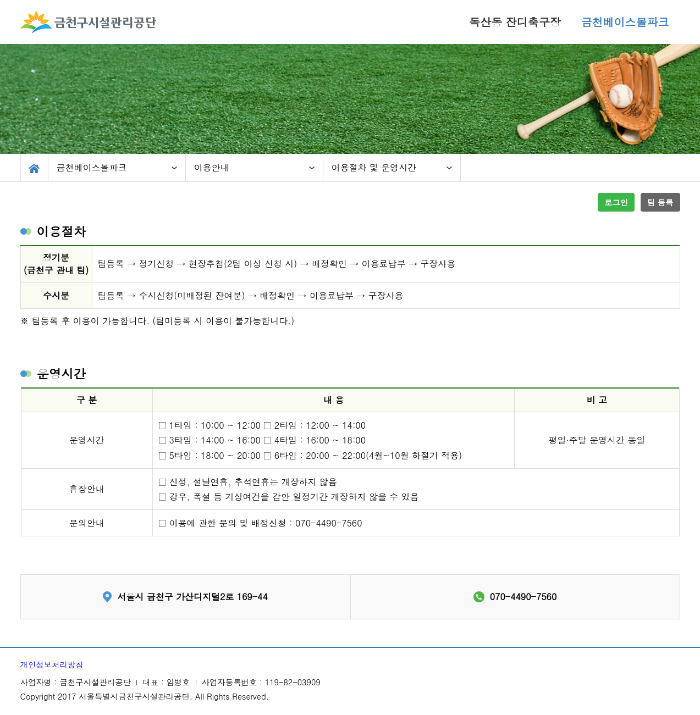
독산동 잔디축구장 (515, 22)
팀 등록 (660, 202)
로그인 (616, 202)
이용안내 (211, 167)
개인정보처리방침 (52, 664)
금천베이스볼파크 (625, 22)
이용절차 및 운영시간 (374, 167)
